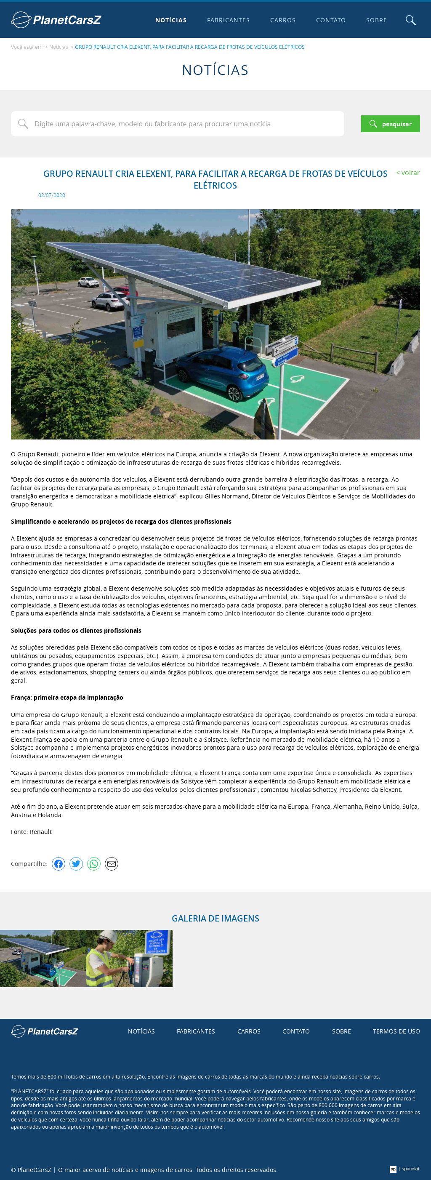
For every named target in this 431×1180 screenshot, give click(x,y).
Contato (331, 20)
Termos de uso (396, 1031)
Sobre (376, 20)
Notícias (171, 20)
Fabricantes (228, 20)
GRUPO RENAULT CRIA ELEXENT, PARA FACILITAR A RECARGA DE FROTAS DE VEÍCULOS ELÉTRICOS (190, 46)
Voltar (411, 172)
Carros (283, 20)
